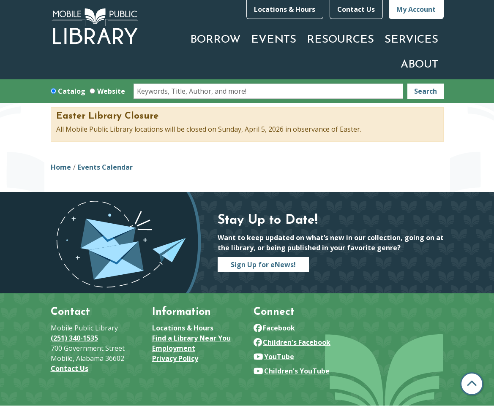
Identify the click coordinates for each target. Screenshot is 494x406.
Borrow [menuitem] (215, 40)
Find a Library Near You (191, 338)
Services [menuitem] (411, 40)
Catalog (71, 91)
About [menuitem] (419, 64)
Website (111, 91)
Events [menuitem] (273, 40)
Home (61, 167)
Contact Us (356, 9)
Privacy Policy (175, 358)
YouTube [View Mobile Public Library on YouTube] (274, 356)
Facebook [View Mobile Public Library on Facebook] (274, 328)
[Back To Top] (471, 383)
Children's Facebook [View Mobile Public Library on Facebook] (292, 342)
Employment (173, 348)
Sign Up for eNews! (263, 264)
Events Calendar (105, 167)
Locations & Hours (284, 9)
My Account (416, 9)
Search (425, 91)
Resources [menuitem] (340, 40)
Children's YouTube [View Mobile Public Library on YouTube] (292, 371)
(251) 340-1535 (74, 338)
